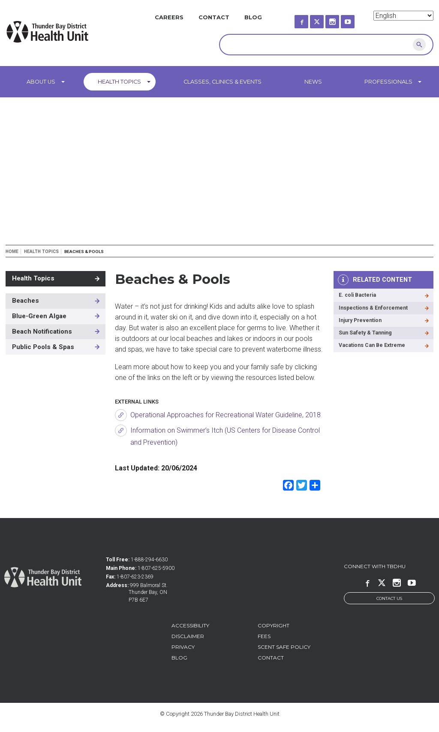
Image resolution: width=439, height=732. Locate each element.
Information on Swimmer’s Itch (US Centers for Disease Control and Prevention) (225, 436)
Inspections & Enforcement (374, 308)
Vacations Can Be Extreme (373, 347)
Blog (253, 17)
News (313, 81)
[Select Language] (403, 16)
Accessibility (190, 625)
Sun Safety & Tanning (366, 334)
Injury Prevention (361, 322)
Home (12, 251)
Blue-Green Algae (39, 316)
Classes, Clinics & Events (222, 81)
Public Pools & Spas (43, 347)
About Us (41, 81)
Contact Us (389, 598)
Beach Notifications (42, 331)
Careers (169, 17)
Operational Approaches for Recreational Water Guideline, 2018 (225, 415)
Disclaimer (187, 636)
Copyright (273, 625)
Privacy (183, 647)
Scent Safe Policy (284, 647)
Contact (213, 17)
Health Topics (119, 81)
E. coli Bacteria (359, 295)
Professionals (388, 81)
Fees (264, 636)
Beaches (25, 300)
